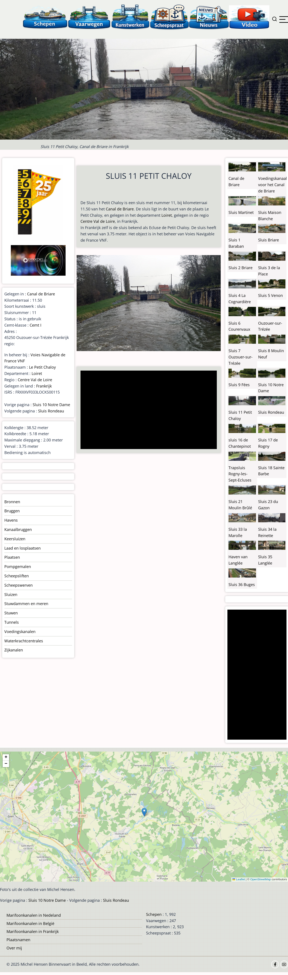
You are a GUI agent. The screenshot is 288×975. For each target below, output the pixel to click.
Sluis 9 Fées (239, 384)
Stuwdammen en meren (26, 603)
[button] (144, 812)
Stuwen (11, 612)
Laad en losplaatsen (22, 548)
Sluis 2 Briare (240, 267)
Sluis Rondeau (51, 410)
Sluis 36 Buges (241, 584)
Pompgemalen (17, 566)
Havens (11, 520)
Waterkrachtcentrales (23, 640)
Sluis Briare (268, 240)
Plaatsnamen (18, 939)
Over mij (14, 948)
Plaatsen (12, 557)
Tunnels (11, 622)
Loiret (166, 215)
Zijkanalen (13, 650)
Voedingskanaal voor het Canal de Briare (272, 185)
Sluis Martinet (241, 212)
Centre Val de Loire (97, 221)
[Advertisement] (147, 410)
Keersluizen (14, 538)
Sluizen (10, 594)
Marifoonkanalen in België (30, 923)
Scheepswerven (18, 585)
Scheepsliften (16, 575)
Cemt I (35, 325)
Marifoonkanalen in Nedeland (33, 915)
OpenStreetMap (260, 879)
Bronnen (12, 501)
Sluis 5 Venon (270, 295)
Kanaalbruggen (18, 529)
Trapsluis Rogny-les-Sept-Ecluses (239, 474)
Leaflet (238, 879)
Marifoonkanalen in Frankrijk (32, 931)
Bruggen (12, 510)
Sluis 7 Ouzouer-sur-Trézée (240, 357)
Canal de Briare (120, 209)
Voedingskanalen (19, 631)
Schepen (154, 914)
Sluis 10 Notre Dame (51, 404)
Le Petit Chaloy (42, 367)
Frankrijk (44, 386)
